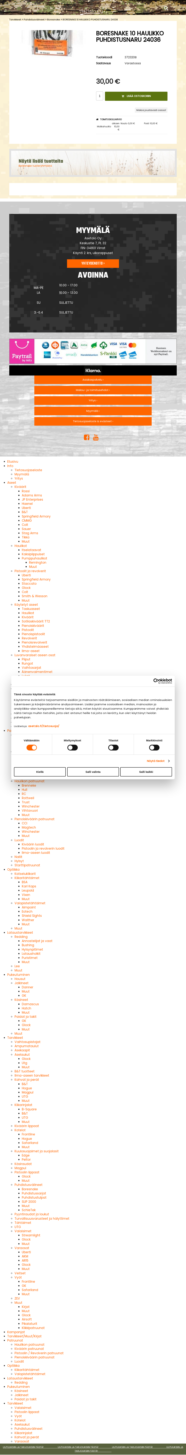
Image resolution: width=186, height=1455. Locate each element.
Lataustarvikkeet (20, 932)
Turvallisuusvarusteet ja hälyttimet (42, 1218)
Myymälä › (93, 411)
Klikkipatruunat (33, 1328)
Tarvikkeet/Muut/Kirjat (24, 1336)
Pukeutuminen (18, 975)
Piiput (26, 659)
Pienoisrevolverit (34, 642)
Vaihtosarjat (31, 667)
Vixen (26, 895)
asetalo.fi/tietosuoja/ (43, 726)
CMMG (27, 520)
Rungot (27, 663)
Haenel (27, 504)
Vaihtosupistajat (28, 1042)
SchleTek (29, 1210)
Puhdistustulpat (34, 1197)
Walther (28, 920)
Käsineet (21, 1000)
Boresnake (53, 19)
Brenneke (29, 785)
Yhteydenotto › (93, 263)
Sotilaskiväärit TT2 (36, 621)
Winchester (31, 806)
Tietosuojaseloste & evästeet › (93, 421)
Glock (26, 588)
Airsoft (27, 1319)
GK (24, 995)
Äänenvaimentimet (37, 672)
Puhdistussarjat (34, 1193)
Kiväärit (20, 487)
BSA (24, 882)
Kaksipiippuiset (33, 554)
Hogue (27, 1088)
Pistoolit (28, 630)
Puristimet (30, 958)
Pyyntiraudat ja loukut (32, 1214)
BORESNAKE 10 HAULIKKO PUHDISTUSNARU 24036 (90, 19)
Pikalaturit (29, 1324)
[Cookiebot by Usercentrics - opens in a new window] (156, 681)
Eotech (27, 911)
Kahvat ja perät (27, 1079)
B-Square (29, 1109)
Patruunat (15, 1340)
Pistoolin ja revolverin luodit (43, 848)
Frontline (28, 1134)
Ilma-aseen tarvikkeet (32, 1075)
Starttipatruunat (27, 865)
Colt (25, 525)
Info (10, 466)
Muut (26, 541)
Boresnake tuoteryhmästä (35, 166)
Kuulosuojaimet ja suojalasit (37, 1151)
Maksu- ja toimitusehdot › (93, 390)
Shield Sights (32, 916)
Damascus (30, 1004)
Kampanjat (16, 1332)
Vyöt (18, 1277)
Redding (21, 937)
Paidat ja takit (26, 1016)
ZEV (17, 1298)
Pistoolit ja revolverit (30, 571)
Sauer (26, 529)
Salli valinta (93, 771)
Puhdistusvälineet (34, 19)
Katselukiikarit (25, 874)
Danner (27, 987)
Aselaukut (22, 1054)
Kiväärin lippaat (27, 1126)
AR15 (25, 1260)
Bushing (28, 945)
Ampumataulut (27, 1046)
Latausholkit (31, 953)
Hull (24, 790)
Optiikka (13, 869)
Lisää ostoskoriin (136, 96)
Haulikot (21, 546)
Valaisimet (23, 1231)
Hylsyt (19, 861)
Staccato (29, 583)
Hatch (26, 1008)
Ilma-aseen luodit (36, 853)
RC (24, 794)
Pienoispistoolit (33, 634)
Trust (26, 802)
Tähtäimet (23, 1223)
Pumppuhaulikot (34, 558)
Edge (26, 1155)
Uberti (26, 508)
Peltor (26, 1159)
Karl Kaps (29, 886)
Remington (37, 562)
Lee (17, 966)
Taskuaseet (31, 609)
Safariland (30, 1143)
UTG (25, 1096)
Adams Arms (32, 495)
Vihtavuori (30, 810)
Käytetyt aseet (26, 604)
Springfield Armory (36, 516)
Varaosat (22, 1248)
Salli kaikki (146, 771)
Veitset (20, 1273)
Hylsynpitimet (32, 949)
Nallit (18, 857)
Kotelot (20, 1130)
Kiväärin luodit (33, 844)
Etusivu (12, 461)
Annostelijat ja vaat (37, 941)
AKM (25, 1256)
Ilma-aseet (31, 651)
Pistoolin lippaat (27, 1172)
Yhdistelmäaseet (35, 646)
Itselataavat (31, 550)
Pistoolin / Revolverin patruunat (39, 1353)
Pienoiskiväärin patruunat (34, 819)
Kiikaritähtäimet (27, 878)
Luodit (19, 840)
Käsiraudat (23, 1164)
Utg (24, 1063)
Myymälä (22, 474)
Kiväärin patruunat (29, 1349)
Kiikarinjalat (23, 1105)
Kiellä (39, 771)
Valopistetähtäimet (30, 903)
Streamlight (31, 1235)
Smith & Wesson (34, 596)
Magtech (29, 827)
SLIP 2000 (29, 1202)
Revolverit (29, 638)
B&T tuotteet (25, 1071)
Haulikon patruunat (30, 781)
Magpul (27, 1092)
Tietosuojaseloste (28, 470)
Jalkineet (22, 983)
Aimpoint (29, 907)
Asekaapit (22, 1050)
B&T (25, 512)
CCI (24, 823)
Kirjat (26, 1307)
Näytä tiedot (156, 761)
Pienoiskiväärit (33, 626)
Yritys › (93, 400)
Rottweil (28, 798)
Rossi (26, 491)
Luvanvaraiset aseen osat (35, 655)
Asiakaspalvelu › (93, 379)
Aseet (11, 482)
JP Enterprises (32, 499)
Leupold (28, 890)
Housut (20, 979)
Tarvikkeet (15, 19)
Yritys (19, 478)
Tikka (25, 537)
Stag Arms (30, 533)
